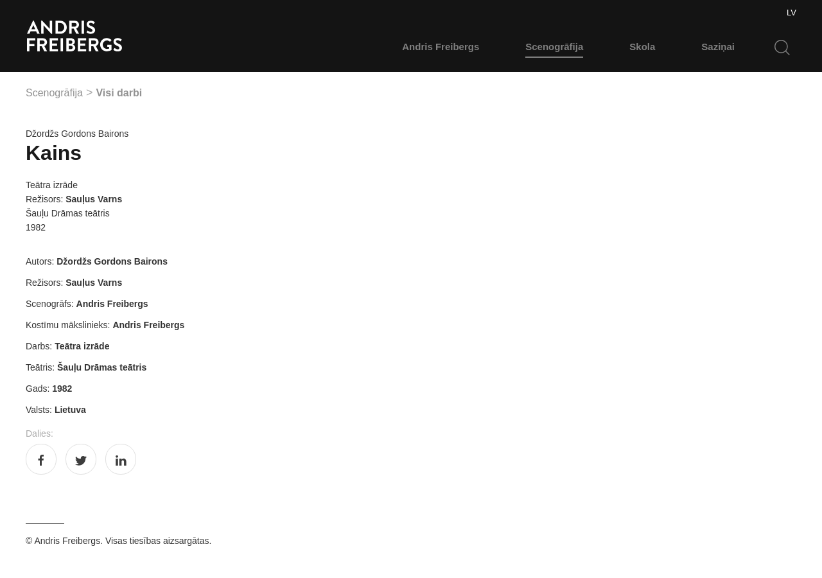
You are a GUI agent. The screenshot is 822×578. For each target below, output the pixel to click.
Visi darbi (119, 92)
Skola (642, 46)
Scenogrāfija (554, 46)
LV (791, 12)
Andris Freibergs (440, 46)
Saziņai (718, 46)
